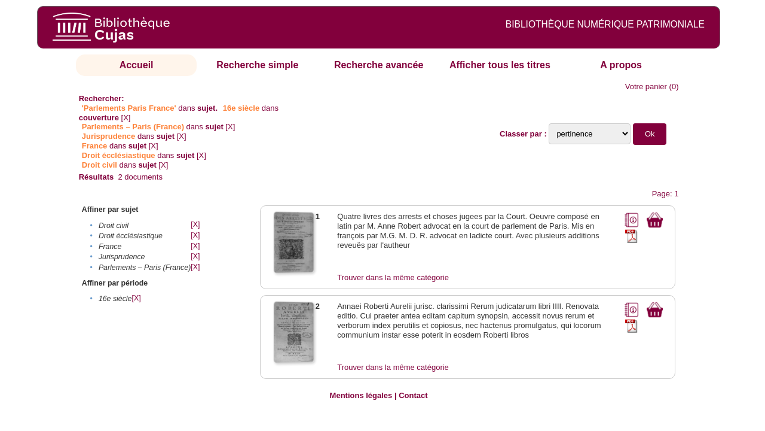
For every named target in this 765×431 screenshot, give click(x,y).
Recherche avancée (378, 65)
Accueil (137, 65)
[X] (126, 117)
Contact (413, 395)
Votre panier (646, 86)
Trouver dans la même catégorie (393, 277)
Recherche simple (257, 65)
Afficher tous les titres (499, 65)
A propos (621, 65)
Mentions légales (361, 395)
